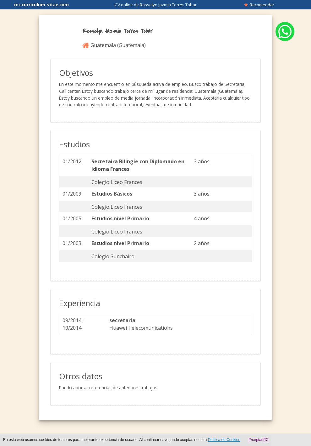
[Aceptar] (256, 440)
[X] (266, 440)
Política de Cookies (224, 440)
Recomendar (259, 5)
